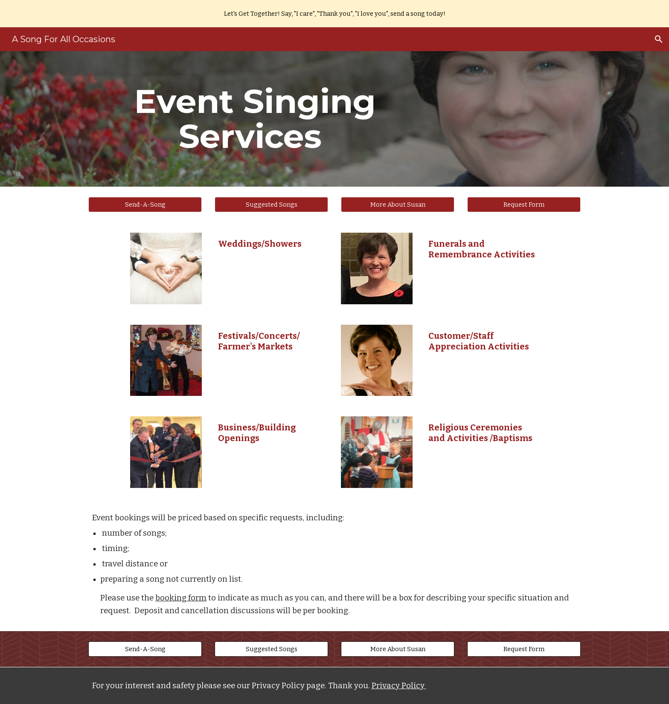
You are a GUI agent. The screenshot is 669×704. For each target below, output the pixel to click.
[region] (334, 13)
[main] (250, 119)
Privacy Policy (399, 685)
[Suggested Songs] (271, 204)
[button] (659, 39)
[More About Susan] (397, 204)
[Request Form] (524, 204)
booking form (181, 598)
